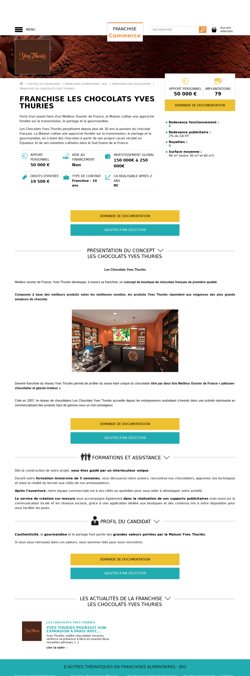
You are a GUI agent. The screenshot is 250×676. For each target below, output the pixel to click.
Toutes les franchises (44, 83)
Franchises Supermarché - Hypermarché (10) (89, 645)
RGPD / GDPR (170, 660)
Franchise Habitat (53, 671)
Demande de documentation (200, 105)
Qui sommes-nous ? (79, 660)
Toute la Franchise (148, 671)
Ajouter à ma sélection (159, 216)
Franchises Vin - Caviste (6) (202, 643)
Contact (55, 660)
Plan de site (192, 660)
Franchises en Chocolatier (131, 83)
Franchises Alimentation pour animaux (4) (35, 636)
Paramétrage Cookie (112, 660)
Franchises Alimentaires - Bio (86, 83)
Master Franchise (116, 671)
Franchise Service (84, 671)
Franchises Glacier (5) (30, 643)
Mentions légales (143, 660)
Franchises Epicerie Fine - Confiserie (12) (208, 636)
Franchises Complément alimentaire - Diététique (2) (152, 636)
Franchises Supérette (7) (144, 643)
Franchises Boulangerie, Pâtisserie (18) (94, 636)
